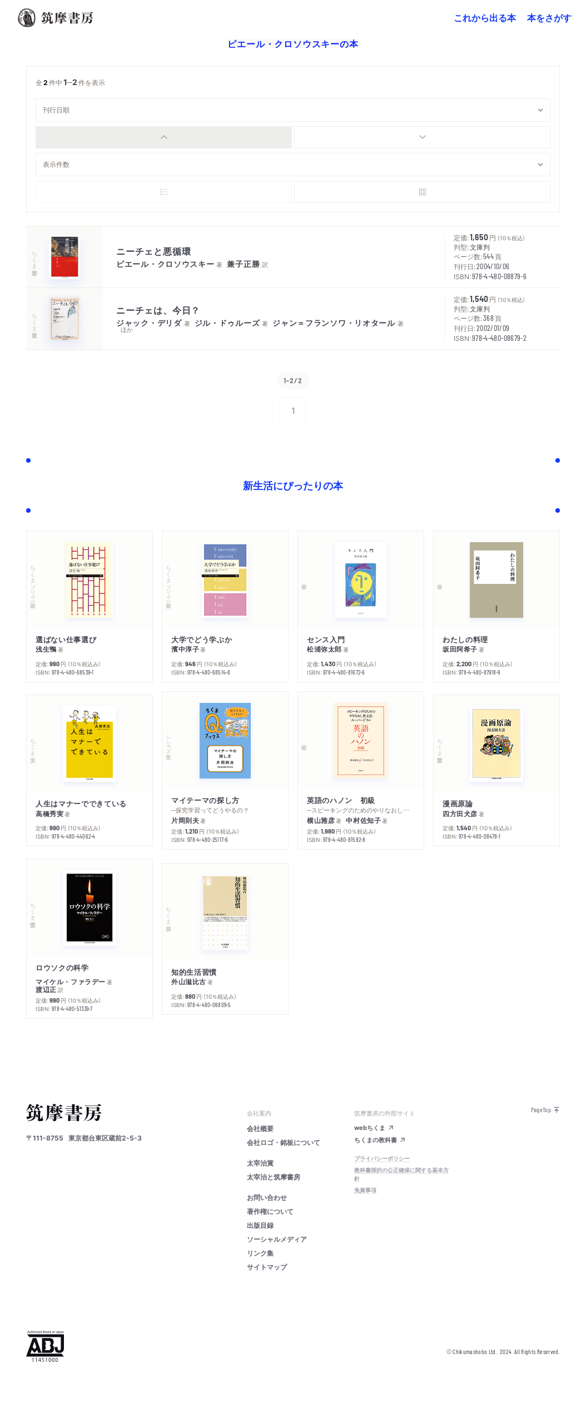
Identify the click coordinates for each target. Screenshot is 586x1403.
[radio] (164, 137)
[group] (293, 137)
